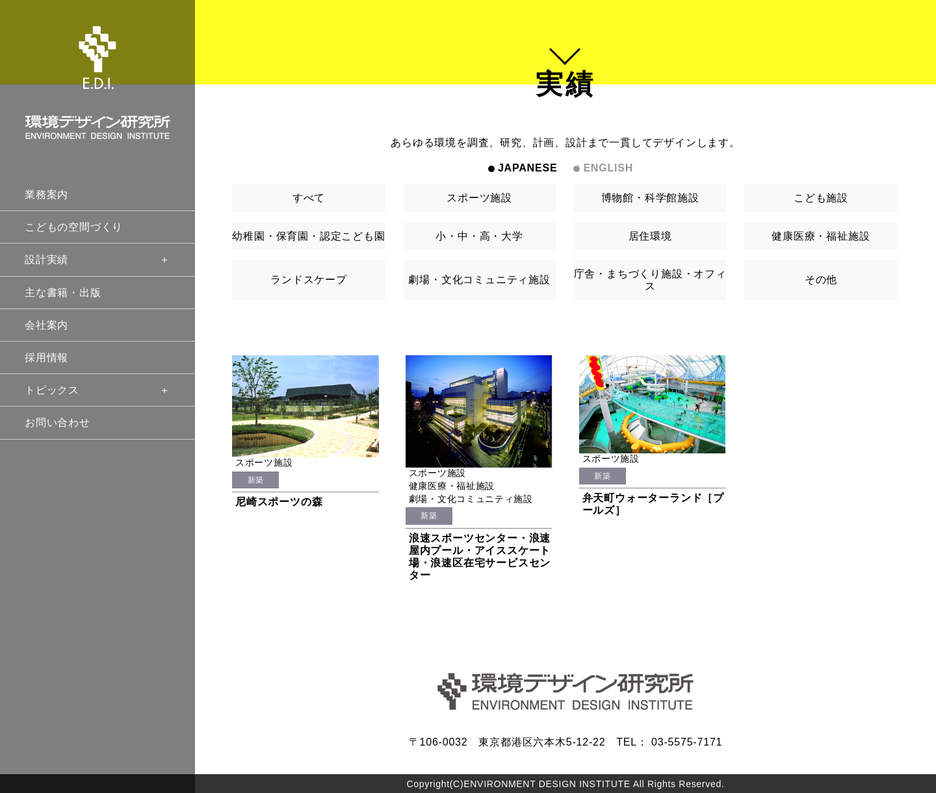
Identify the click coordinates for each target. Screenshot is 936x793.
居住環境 (650, 236)
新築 (256, 480)
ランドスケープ (308, 279)
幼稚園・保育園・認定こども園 (308, 236)
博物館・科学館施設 (650, 197)
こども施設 (821, 197)
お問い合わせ (57, 422)
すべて (308, 197)
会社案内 (46, 325)
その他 (821, 279)
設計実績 (97, 259)
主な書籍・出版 (63, 292)
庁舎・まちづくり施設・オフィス (650, 280)
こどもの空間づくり (74, 227)
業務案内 (46, 194)
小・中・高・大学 (479, 236)
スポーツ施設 (479, 197)
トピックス (97, 390)
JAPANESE (527, 167)
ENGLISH (608, 167)
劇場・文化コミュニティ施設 (479, 279)
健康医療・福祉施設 (821, 236)
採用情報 (46, 357)
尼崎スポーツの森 (278, 501)
